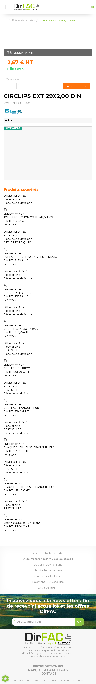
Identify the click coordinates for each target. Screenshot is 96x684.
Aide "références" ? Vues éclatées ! (48, 559)
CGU (43, 680)
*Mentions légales (21, 680)
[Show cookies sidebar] (5, 678)
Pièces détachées (48, 666)
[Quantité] (13, 86)
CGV (35, 680)
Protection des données (72, 680)
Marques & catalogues (48, 670)
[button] (88, 7)
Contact (49, 673)
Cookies (53, 680)
